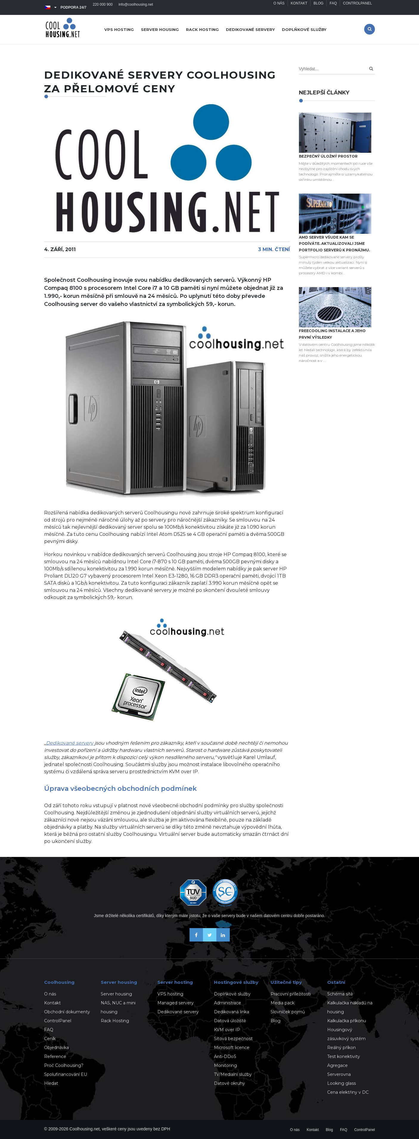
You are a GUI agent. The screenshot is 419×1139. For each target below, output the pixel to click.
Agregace (337, 1065)
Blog (318, 7)
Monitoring (225, 1065)
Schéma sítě (340, 994)
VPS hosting (119, 29)
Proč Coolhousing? (63, 1065)
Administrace (227, 1003)
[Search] (371, 68)
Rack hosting (202, 29)
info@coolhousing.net (136, 7)
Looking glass (341, 1083)
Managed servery (175, 1003)
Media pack (282, 1003)
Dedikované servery (250, 29)
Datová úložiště (230, 1020)
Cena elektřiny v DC (348, 1092)
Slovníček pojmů (288, 1011)
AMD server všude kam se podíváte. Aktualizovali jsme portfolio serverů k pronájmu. (334, 243)
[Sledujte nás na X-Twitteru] (209, 940)
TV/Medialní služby (233, 1074)
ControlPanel (357, 7)
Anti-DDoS (225, 1056)
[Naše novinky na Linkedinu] (223, 940)
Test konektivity (343, 1056)
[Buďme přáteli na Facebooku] (196, 940)
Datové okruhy (229, 1083)
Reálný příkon (341, 1047)
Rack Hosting (115, 1020)
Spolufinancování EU (65, 1074)
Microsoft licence (231, 1047)
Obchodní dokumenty (67, 1011)
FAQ (333, 7)
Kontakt (299, 7)
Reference (55, 1056)
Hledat (51, 1083)
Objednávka (56, 1047)
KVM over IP (227, 1029)
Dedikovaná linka (231, 1011)
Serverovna (339, 1074)
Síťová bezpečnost (233, 1038)
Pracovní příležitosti (291, 994)
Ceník (50, 1038)
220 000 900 (103, 7)
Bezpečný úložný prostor (328, 156)
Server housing (160, 29)
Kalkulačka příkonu (346, 1020)
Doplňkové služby (304, 29)
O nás (278, 7)
